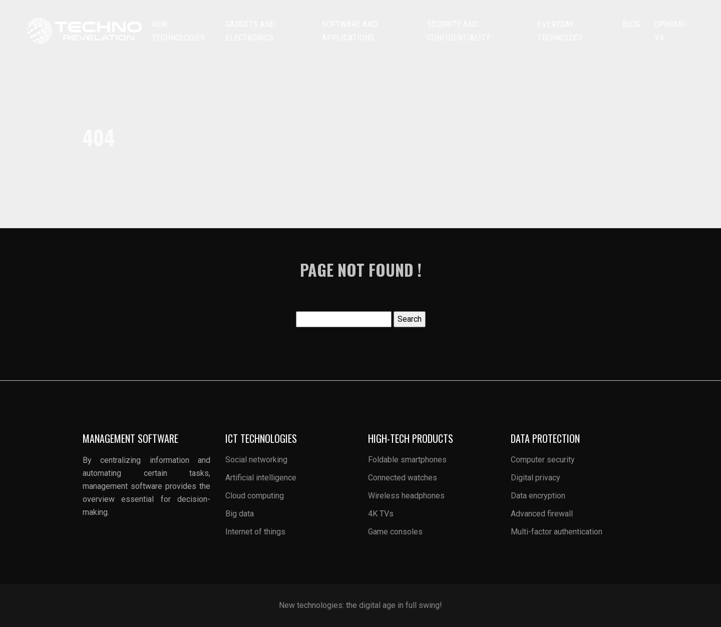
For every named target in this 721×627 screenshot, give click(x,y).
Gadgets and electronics (250, 31)
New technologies (178, 31)
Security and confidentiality (458, 31)
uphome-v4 (671, 31)
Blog (631, 24)
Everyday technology (560, 31)
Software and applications (350, 31)
